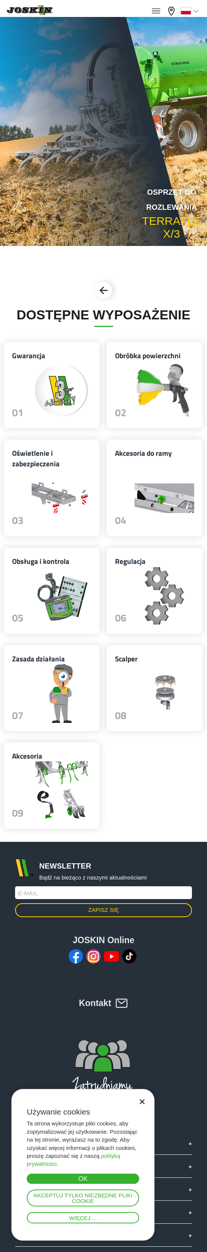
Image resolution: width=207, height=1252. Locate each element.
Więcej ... (83, 1218)
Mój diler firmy (172, 11)
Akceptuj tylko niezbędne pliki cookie (83, 1198)
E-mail (28, 893)
